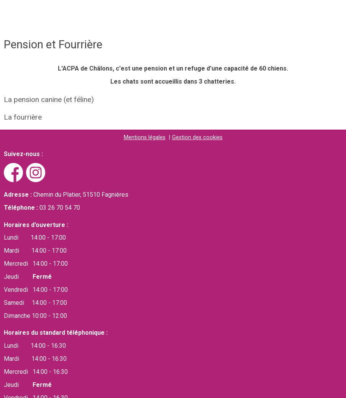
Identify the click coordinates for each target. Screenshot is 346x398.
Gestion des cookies (197, 137)
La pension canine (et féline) (49, 99)
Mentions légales (145, 137)
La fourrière (23, 117)
